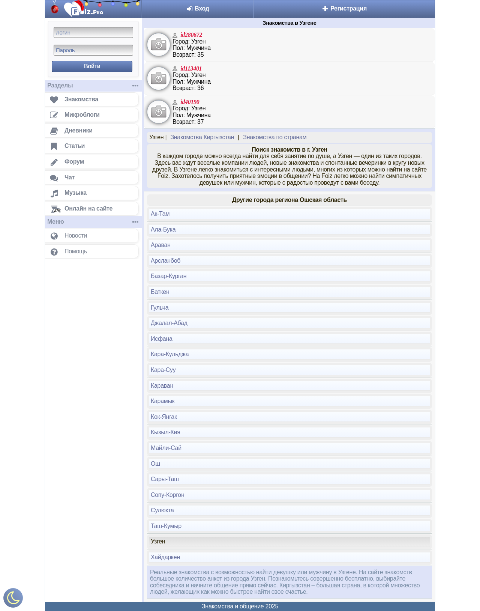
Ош (155, 464)
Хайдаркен (165, 557)
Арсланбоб (165, 260)
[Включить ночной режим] (13, 599)
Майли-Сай (166, 448)
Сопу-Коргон (167, 495)
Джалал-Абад (169, 323)
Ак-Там (160, 214)
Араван (161, 245)
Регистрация (344, 8)
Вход (197, 8)
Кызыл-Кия (165, 432)
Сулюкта (162, 510)
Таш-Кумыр (166, 526)
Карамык (162, 401)
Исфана (161, 339)
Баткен (160, 292)
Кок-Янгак (164, 417)
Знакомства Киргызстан (202, 137)
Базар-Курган (168, 276)
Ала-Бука (163, 229)
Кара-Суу (163, 370)
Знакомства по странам (274, 137)
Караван (162, 385)
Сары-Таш (165, 479)
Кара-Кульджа (170, 354)
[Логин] (93, 32)
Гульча (159, 307)
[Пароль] (93, 50)
